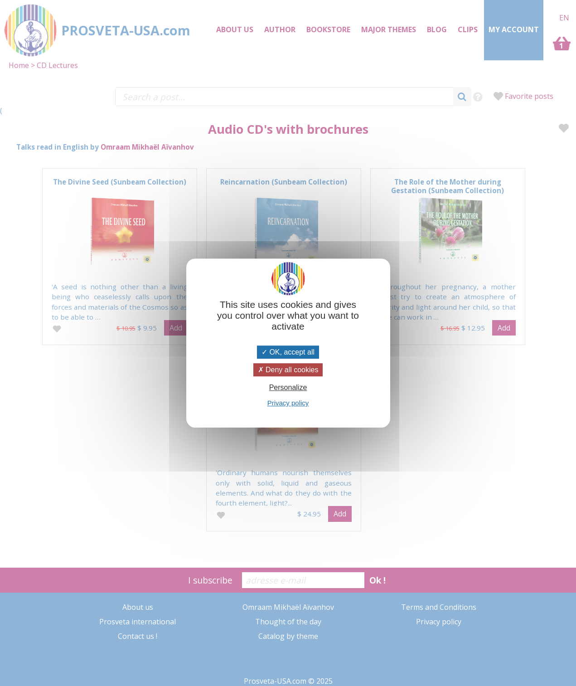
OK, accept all (288, 352)
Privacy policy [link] (288, 403)
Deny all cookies (288, 370)
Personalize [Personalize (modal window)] (288, 387)
